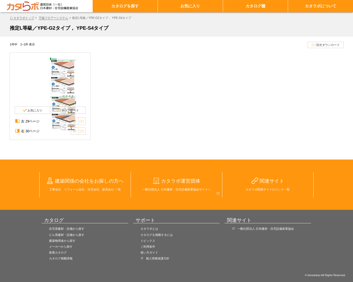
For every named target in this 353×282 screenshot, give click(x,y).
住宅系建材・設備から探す (66, 228)
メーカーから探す (61, 246)
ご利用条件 (147, 246)
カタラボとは (149, 228)
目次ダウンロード (328, 45)
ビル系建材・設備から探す (66, 235)
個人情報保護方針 (157, 258)
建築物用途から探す (62, 240)
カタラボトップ (23, 18)
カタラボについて (320, 6)
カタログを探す (125, 6)
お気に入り (190, 6)
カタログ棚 (255, 6)
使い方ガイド (149, 252)
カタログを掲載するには (156, 235)
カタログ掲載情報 (61, 258)
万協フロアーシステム (53, 18)
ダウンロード (70, 110)
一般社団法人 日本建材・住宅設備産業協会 (265, 228)
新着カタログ (58, 252)
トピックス (147, 240)
